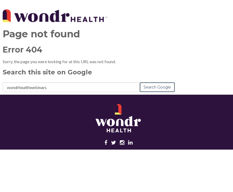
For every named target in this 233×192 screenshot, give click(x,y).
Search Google (157, 87)
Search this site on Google (47, 72)
